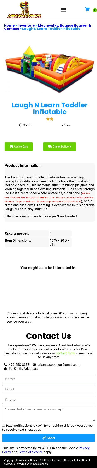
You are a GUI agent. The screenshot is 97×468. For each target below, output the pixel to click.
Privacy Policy (72, 460)
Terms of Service (30, 452)
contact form (65, 353)
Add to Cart (19, 147)
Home (9, 25)
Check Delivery (59, 147)
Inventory (26, 25)
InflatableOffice (39, 463)
